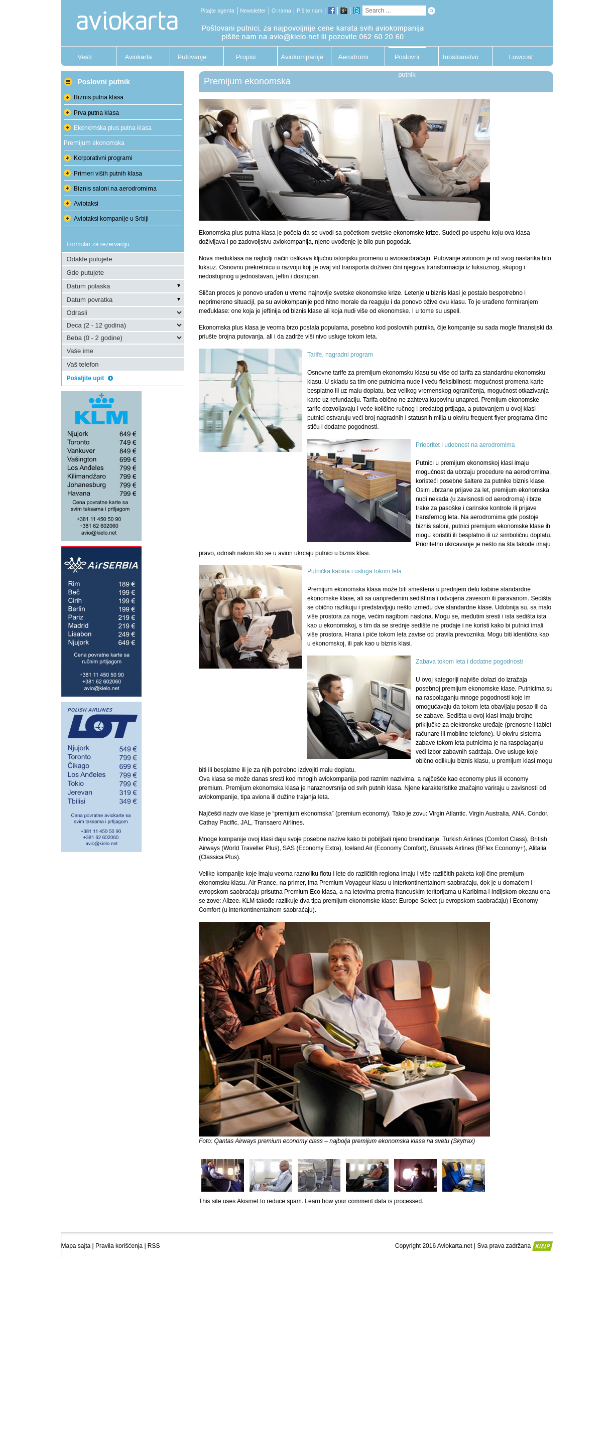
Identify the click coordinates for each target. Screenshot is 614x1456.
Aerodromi (353, 57)
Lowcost (521, 57)
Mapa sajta (76, 1245)
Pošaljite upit (90, 378)
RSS (154, 1245)
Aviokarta (138, 57)
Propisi (246, 57)
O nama (281, 11)
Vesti (84, 57)
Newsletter (253, 11)
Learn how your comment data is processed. (364, 1201)
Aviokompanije (299, 57)
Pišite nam (309, 11)
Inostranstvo (460, 57)
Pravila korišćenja (119, 1245)
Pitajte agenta (217, 11)
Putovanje (192, 57)
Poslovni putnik (407, 59)
